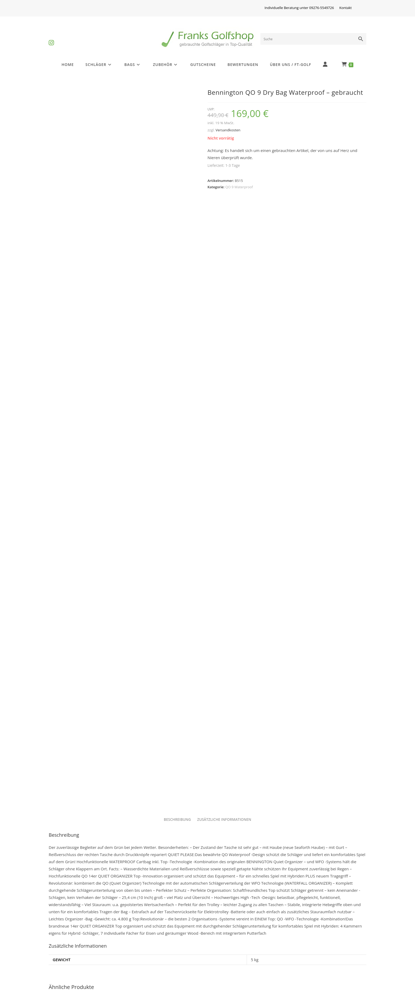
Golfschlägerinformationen (79, 952)
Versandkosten (227, 130)
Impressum (143, 939)
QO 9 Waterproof (239, 187)
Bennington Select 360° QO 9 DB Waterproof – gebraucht (315, 878)
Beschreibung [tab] (177, 503)
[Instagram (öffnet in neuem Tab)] (51, 38)
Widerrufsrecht (147, 952)
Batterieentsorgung (72, 965)
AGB (295, 939)
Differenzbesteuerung (74, 939)
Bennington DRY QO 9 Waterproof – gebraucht (208, 875)
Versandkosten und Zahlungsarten (245, 952)
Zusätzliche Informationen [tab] (224, 503)
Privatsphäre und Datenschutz (241, 939)
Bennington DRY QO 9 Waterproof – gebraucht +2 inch (100, 875)
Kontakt (345, 7)
